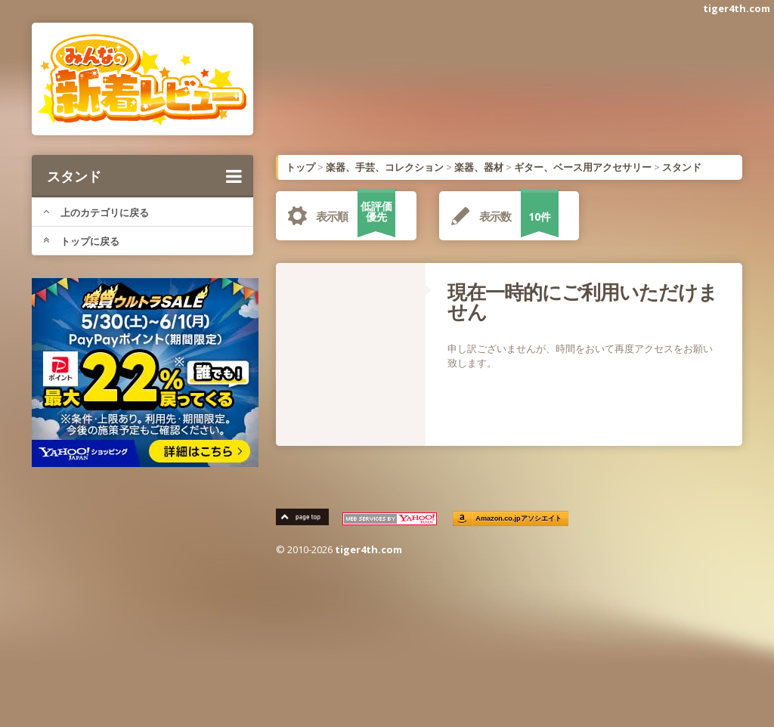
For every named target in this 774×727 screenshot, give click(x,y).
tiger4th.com (736, 8)
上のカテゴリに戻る (96, 212)
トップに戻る (81, 241)
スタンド (144, 176)
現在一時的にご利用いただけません (582, 301)
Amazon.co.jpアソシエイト (518, 519)
